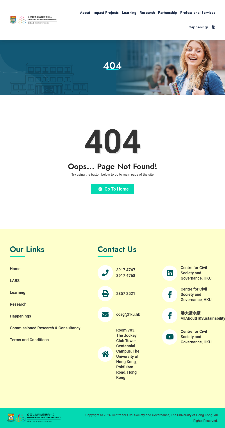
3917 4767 (125, 270)
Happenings (198, 27)
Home (15, 268)
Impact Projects (106, 12)
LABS (15, 280)
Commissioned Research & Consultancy (45, 328)
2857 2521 (125, 293)
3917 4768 (125, 275)
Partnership (167, 12)
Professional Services (197, 12)
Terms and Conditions (29, 339)
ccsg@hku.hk (128, 314)
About (85, 12)
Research (147, 12)
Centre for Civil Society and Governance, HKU (196, 272)
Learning (129, 12)
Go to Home (113, 189)
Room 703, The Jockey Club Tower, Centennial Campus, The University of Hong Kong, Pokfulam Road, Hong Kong (127, 354)
